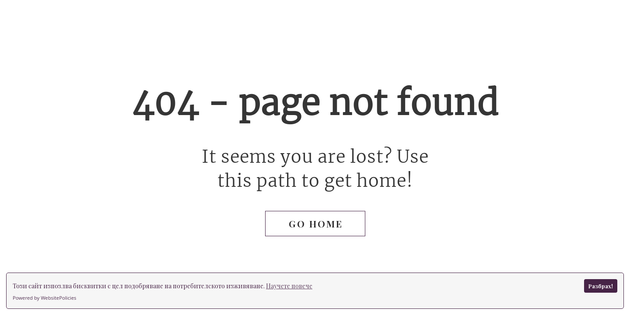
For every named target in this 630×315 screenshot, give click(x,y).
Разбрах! (600, 286)
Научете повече (289, 286)
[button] (315, 223)
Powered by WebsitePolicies (44, 297)
